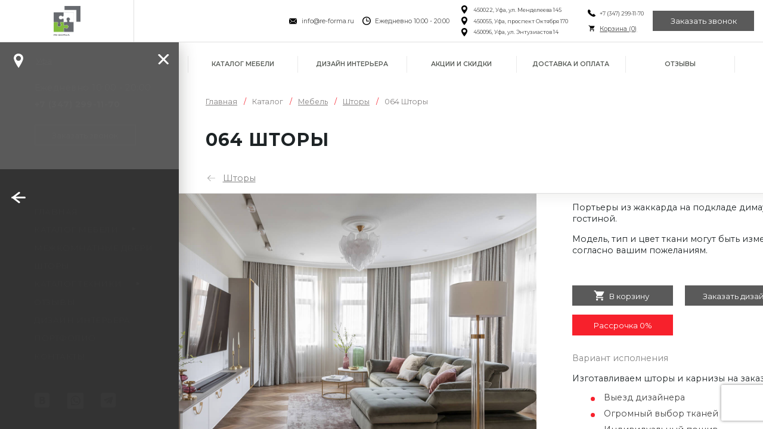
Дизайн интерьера (352, 64)
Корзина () (618, 29)
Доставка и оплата (570, 64)
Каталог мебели (243, 64)
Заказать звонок (704, 21)
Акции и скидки (461, 64)
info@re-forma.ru (328, 21)
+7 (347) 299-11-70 (622, 13)
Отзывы (680, 64)
